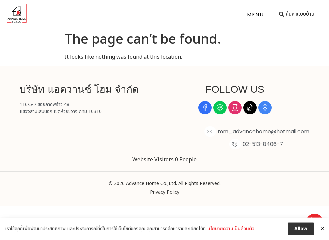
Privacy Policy (164, 192)
